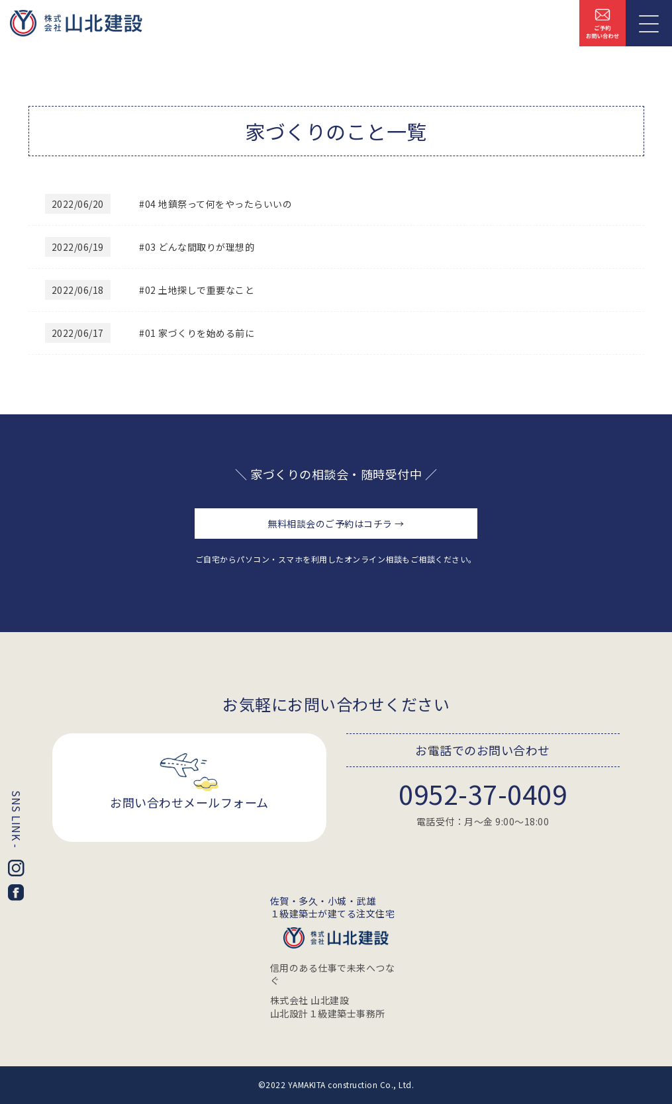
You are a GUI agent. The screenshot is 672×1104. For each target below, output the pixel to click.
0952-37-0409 (483, 793)
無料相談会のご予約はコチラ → (336, 523)
